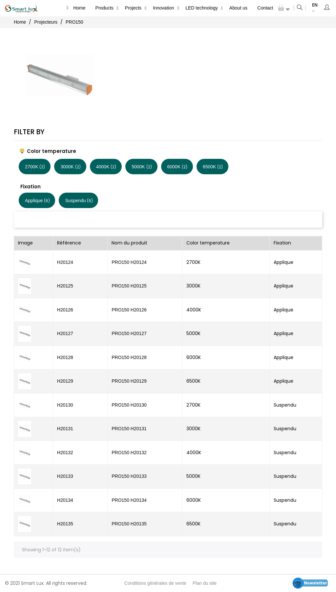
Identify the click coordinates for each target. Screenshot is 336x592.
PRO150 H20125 (129, 285)
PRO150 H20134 (129, 500)
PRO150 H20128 (129, 357)
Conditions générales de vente (155, 583)
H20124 (65, 262)
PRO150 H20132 (129, 452)
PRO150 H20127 (129, 333)
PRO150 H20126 (129, 309)
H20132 (65, 452)
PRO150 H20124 (129, 262)
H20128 (65, 357)
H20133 (65, 476)
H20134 (65, 500)
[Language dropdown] (311, 8)
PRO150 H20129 (129, 381)
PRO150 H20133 (129, 476)
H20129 (65, 381)
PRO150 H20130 (129, 405)
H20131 (65, 428)
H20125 (65, 285)
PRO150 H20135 (129, 523)
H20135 (65, 523)
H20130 (65, 405)
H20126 (65, 309)
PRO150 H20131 (129, 428)
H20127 (65, 333)
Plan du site (205, 583)
